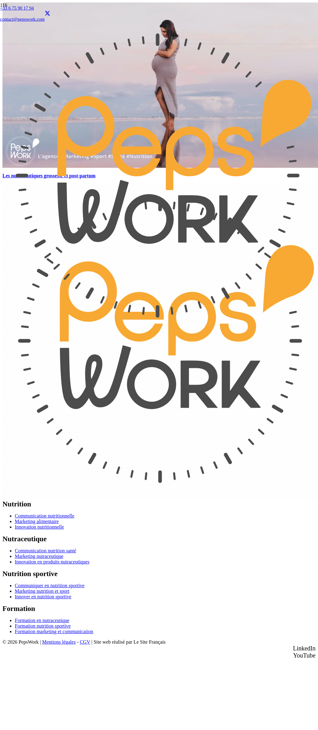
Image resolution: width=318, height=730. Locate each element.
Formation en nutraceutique (42, 620)
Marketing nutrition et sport (42, 591)
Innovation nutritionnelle (39, 527)
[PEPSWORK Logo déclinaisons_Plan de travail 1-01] (158, 331)
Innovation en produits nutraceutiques (52, 561)
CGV (85, 642)
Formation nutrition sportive (43, 626)
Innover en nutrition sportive (43, 596)
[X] (47, 14)
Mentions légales (59, 642)
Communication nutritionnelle (44, 515)
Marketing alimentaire (37, 521)
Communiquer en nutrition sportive (49, 585)
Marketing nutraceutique (39, 556)
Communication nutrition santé (45, 550)
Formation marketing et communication (54, 631)
